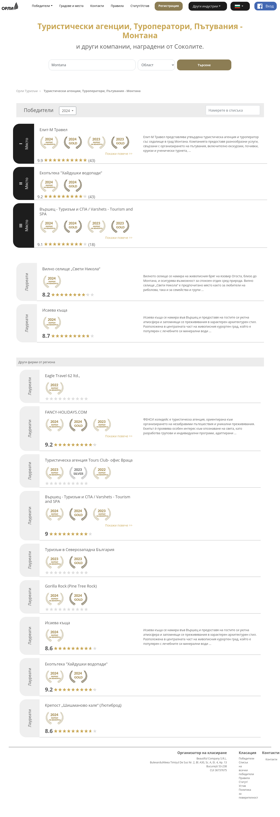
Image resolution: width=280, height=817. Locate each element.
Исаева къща (54, 310)
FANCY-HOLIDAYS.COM (66, 412)
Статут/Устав (140, 6)
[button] (240, 6)
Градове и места (71, 6)
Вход (265, 6)
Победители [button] (41, 6)
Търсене (204, 65)
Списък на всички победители (246, 768)
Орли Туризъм (27, 91)
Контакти (97, 6)
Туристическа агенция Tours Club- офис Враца (89, 460)
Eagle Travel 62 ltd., (62, 375)
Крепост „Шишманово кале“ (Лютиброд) (83, 705)
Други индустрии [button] (205, 6)
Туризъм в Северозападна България (79, 549)
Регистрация (168, 6)
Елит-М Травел (54, 129)
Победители (246, 758)
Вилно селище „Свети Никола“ (71, 268)
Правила (117, 6)
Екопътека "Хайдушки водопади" (71, 172)
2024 (66, 110)
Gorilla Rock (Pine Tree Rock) (71, 586)
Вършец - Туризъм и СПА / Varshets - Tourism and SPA (86, 211)
